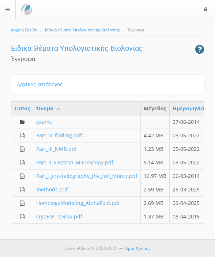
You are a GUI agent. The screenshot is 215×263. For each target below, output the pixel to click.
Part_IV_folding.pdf (59, 135)
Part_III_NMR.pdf (56, 148)
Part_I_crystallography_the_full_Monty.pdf (86, 175)
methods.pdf (52, 189)
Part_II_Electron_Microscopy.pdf (74, 162)
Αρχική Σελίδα (24, 30)
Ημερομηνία (188, 108)
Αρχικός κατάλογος (40, 84)
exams (44, 121)
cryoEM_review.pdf (59, 216)
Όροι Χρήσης (137, 248)
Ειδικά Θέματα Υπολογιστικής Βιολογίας (82, 30)
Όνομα (48, 108)
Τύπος (22, 108)
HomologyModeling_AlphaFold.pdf (78, 202)
